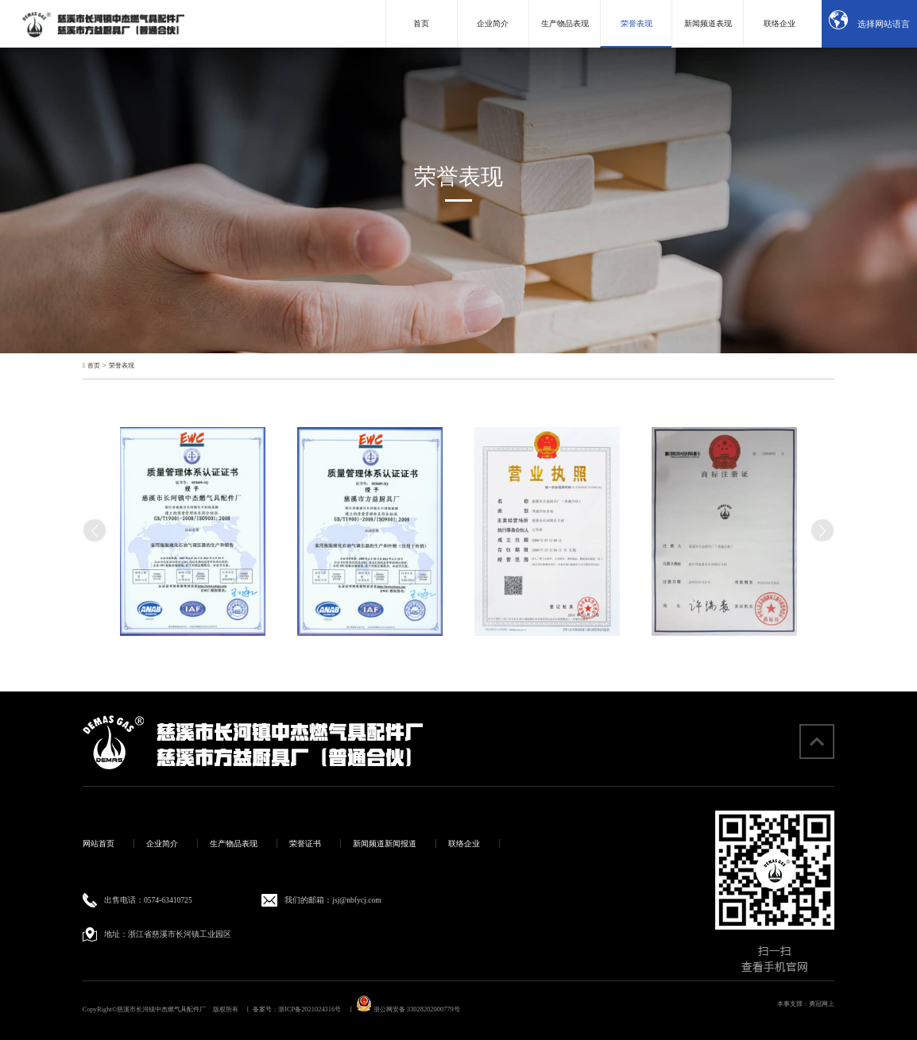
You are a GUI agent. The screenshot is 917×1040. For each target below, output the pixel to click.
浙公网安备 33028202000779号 (408, 1009)
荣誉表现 (121, 366)
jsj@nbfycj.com (356, 900)
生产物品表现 (233, 843)
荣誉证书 (305, 843)
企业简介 (162, 843)
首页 (93, 366)
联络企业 (464, 843)
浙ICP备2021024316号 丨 (316, 1009)
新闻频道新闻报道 (384, 843)
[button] (822, 530)
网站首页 (98, 843)
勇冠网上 (821, 1003)
